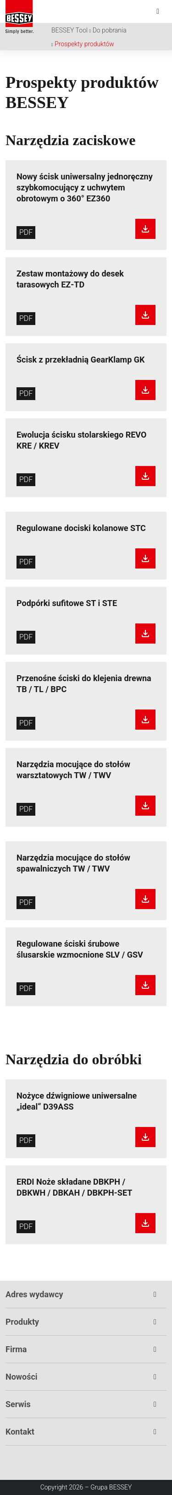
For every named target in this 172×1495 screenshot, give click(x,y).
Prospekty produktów (84, 44)
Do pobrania (110, 30)
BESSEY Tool (69, 30)
